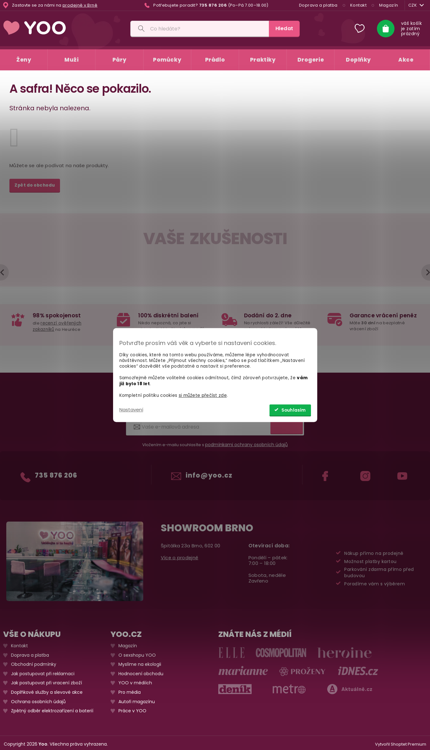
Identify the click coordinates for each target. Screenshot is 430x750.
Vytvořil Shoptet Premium (400, 741)
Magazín (387, 5)
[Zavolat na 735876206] (206, 5)
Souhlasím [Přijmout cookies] (293, 410)
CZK (415, 5)
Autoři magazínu (136, 699)
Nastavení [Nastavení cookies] (131, 409)
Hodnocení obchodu (140, 671)
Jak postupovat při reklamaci (42, 671)
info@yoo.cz (210, 469)
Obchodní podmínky (33, 662)
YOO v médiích (135, 680)
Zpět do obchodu (34, 182)
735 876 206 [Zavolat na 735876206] (56, 469)
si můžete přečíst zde (203, 395)
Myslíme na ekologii (139, 662)
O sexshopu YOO (137, 652)
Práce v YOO (132, 708)
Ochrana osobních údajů (38, 699)
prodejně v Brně (80, 5)
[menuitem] (23, 56)
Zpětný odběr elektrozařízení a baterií (52, 708)
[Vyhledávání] (199, 28)
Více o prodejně (180, 555)
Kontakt (357, 5)
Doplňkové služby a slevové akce (47, 690)
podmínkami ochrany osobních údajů (246, 442)
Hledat (284, 28)
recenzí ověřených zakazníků (57, 322)
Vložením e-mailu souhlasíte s (215, 442)
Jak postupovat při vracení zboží (46, 680)
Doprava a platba (317, 5)
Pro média (129, 690)
